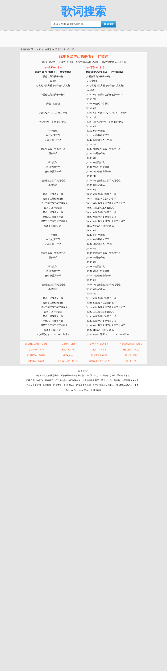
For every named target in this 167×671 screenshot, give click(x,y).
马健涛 (42, 355)
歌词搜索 (83, 11)
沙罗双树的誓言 (96, 361)
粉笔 (64, 349)
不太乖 (128, 355)
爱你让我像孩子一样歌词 (50, 380)
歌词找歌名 (69, 385)
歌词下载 (57, 385)
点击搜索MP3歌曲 (53, 67)
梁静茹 (139, 344)
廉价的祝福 (127, 349)
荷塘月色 (94, 344)
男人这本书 (96, 355)
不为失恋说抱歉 (127, 344)
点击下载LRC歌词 (95, 67)
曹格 (135, 355)
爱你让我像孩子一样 (64, 49)
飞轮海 (44, 344)
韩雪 (107, 361)
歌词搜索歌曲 (82, 385)
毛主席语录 (33, 349)
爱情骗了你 (32, 355)
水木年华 (102, 349)
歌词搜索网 (96, 390)
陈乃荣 (137, 349)
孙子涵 (133, 361)
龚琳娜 (75, 361)
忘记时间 (65, 344)
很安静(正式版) (32, 344)
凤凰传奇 (104, 344)
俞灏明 (48, 49)
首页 (38, 49)
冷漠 (42, 349)
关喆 (71, 355)
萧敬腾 (41, 361)
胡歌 (73, 344)
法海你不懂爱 (63, 361)
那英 (105, 355)
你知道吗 (32, 361)
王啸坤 (71, 349)
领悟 (65, 355)
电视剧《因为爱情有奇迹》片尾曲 (82, 62)
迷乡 (94, 349)
